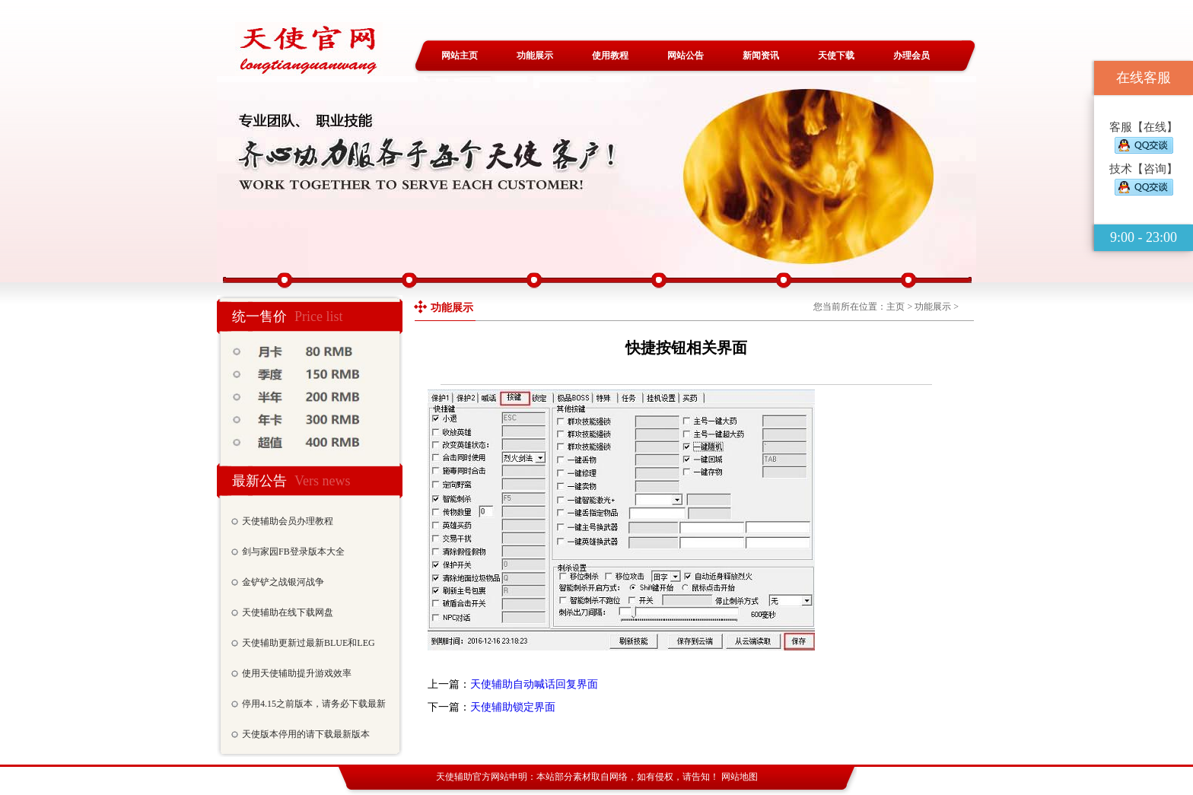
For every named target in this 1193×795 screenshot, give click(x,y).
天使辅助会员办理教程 (287, 521)
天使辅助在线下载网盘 (287, 612)
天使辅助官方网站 (472, 776)
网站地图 (739, 776)
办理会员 (911, 55)
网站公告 (685, 55)
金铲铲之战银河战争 (283, 582)
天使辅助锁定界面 (512, 707)
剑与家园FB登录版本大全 (293, 551)
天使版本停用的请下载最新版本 (306, 734)
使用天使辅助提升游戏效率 (297, 673)
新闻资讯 (761, 55)
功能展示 (535, 55)
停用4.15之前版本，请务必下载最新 (314, 703)
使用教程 (610, 55)
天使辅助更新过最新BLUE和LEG (308, 643)
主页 (895, 306)
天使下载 (836, 55)
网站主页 (459, 55)
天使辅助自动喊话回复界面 (534, 684)
